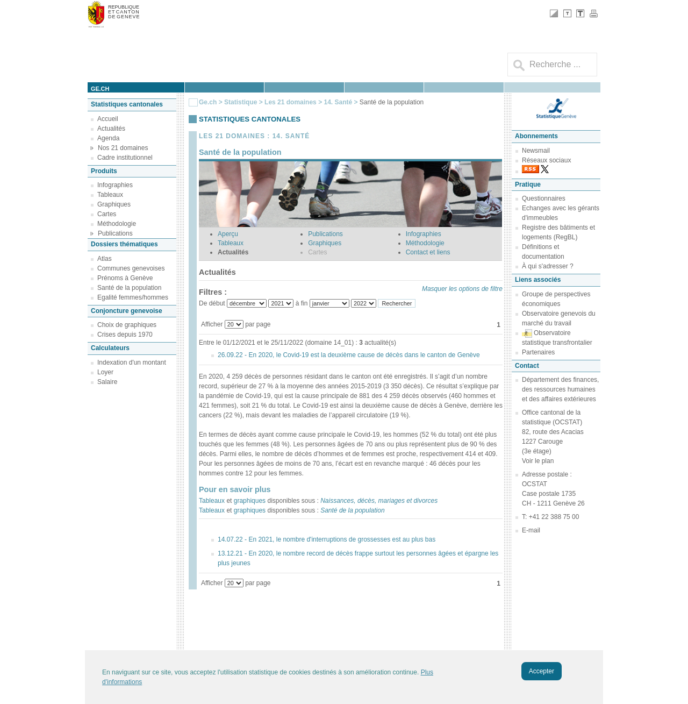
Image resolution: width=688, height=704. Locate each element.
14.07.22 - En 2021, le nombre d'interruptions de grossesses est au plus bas (326, 539)
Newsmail (536, 150)
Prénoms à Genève (125, 278)
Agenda (108, 138)
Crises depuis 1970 (125, 334)
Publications (115, 233)
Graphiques (114, 204)
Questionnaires (543, 198)
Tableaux (110, 194)
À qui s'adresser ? (548, 266)
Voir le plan (538, 461)
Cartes (106, 214)
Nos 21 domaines (123, 148)
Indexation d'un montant (131, 362)
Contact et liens (428, 252)
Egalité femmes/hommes (132, 297)
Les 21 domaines (290, 102)
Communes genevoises (130, 268)
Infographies (115, 185)
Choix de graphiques (126, 325)
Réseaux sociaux (546, 160)
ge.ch (100, 89)
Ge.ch (208, 102)
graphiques (250, 500)
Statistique (240, 102)
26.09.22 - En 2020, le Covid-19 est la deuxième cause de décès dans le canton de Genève (349, 355)
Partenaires (538, 352)
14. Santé (339, 102)
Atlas (104, 258)
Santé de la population (129, 287)
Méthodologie (116, 223)
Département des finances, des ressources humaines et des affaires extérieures (560, 389)
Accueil (107, 119)
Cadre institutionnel (125, 157)
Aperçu (228, 234)
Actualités (111, 128)
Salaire (107, 382)
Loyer (105, 372)
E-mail (531, 530)
